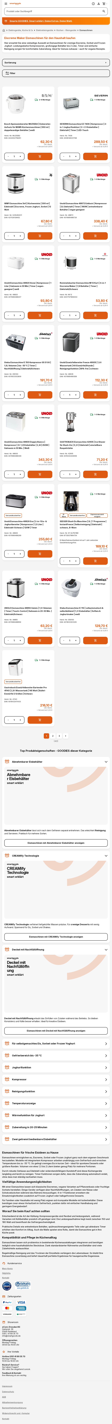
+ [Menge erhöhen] (20, 156)
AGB (4, 1397)
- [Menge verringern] (8, 156)
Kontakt (5, 1278)
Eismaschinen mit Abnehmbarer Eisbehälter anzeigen (56, 843)
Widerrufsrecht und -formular (16, 1413)
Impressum (7, 1386)
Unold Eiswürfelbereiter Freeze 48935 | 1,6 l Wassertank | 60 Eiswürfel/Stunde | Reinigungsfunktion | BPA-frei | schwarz (80, 365)
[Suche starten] (103, 11)
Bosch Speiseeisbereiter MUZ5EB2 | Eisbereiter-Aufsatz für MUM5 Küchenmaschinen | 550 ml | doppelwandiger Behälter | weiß (27, 127)
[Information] (93, 3)
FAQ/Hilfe (6, 1273)
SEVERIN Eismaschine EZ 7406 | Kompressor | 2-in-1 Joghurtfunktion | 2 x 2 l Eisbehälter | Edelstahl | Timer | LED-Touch (83, 127)
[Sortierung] (56, 62)
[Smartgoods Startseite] (15, 4)
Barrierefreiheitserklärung (14, 1408)
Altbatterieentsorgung (12, 1402)
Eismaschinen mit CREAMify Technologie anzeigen (56, 936)
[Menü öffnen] (5, 3)
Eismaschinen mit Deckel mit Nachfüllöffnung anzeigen (56, 1030)
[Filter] (56, 73)
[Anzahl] (14, 156)
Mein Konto (7, 1268)
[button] (106, 761)
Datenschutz (8, 1392)
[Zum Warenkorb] (105, 3)
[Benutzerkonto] (98, 3)
